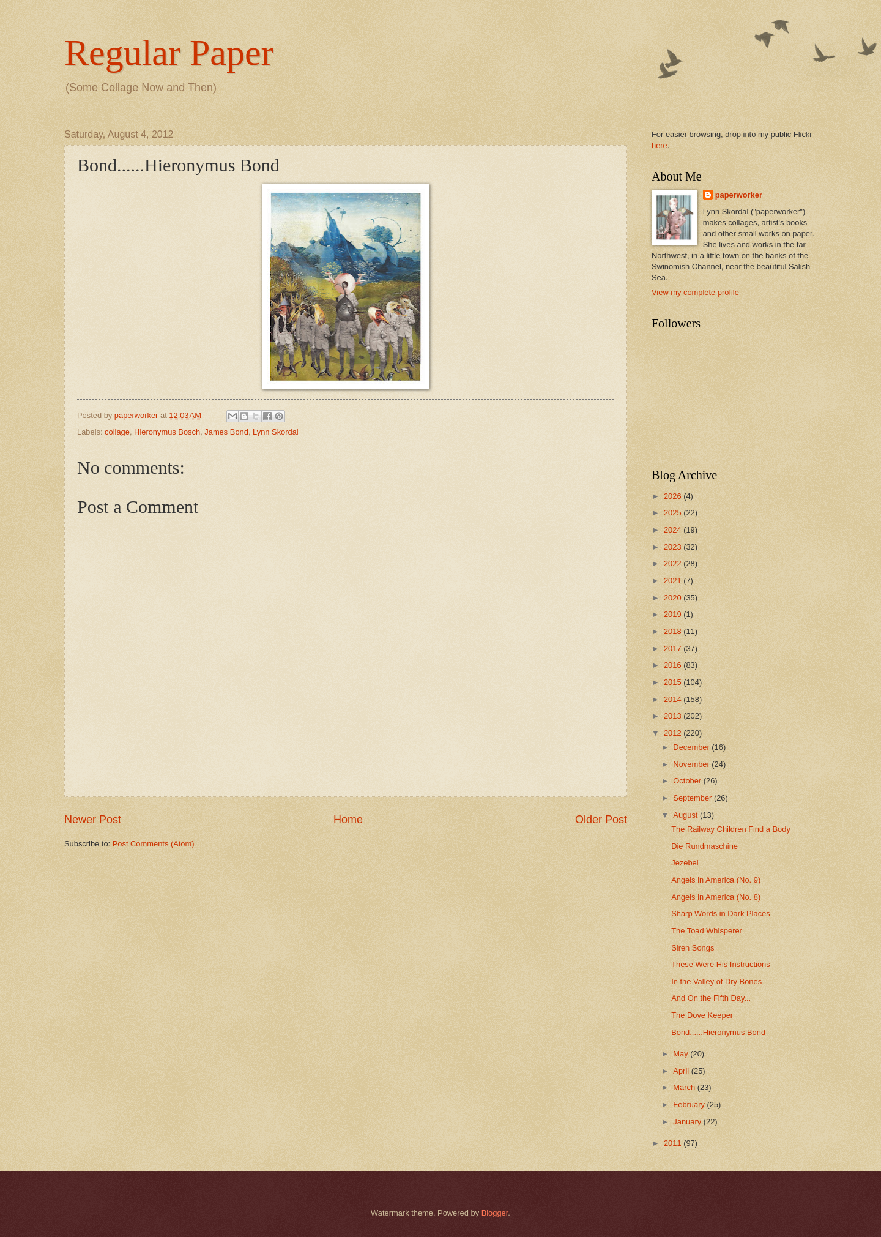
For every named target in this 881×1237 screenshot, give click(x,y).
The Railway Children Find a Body (730, 829)
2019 (673, 614)
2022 (673, 563)
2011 (673, 1143)
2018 (673, 631)
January (688, 1121)
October (688, 780)
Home (348, 819)
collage (117, 431)
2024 (673, 529)
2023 (673, 546)
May (681, 1053)
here (659, 145)
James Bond (226, 431)
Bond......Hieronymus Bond (718, 1032)
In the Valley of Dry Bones (716, 981)
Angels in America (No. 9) (715, 879)
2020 (673, 597)
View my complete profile (695, 292)
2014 (673, 699)
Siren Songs (692, 947)
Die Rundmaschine (704, 846)
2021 (673, 580)
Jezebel (684, 862)
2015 (673, 682)
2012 (673, 733)
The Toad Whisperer (706, 930)
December (692, 747)
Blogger (494, 1212)
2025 (673, 512)
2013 (673, 715)
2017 (673, 648)
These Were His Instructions (720, 964)
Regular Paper (168, 52)
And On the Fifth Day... (711, 998)
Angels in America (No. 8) (715, 897)
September (693, 797)
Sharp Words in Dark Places (720, 913)
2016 (673, 665)
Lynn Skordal (276, 431)
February (690, 1104)
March (685, 1087)
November (692, 764)
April (682, 1070)
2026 (673, 496)
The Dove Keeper (702, 1015)
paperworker (738, 195)
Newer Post (92, 819)
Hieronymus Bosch (167, 431)
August (686, 815)
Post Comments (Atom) (154, 843)
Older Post (601, 819)
